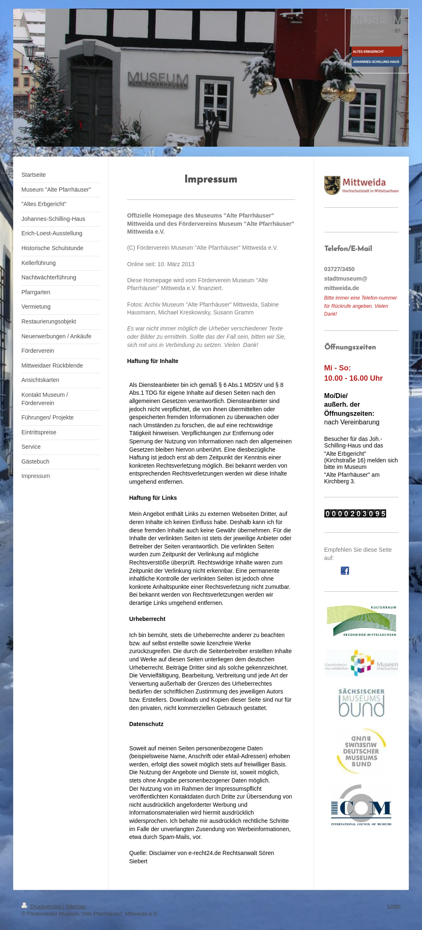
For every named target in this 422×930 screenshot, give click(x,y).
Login (394, 906)
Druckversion (42, 906)
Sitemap (76, 906)
